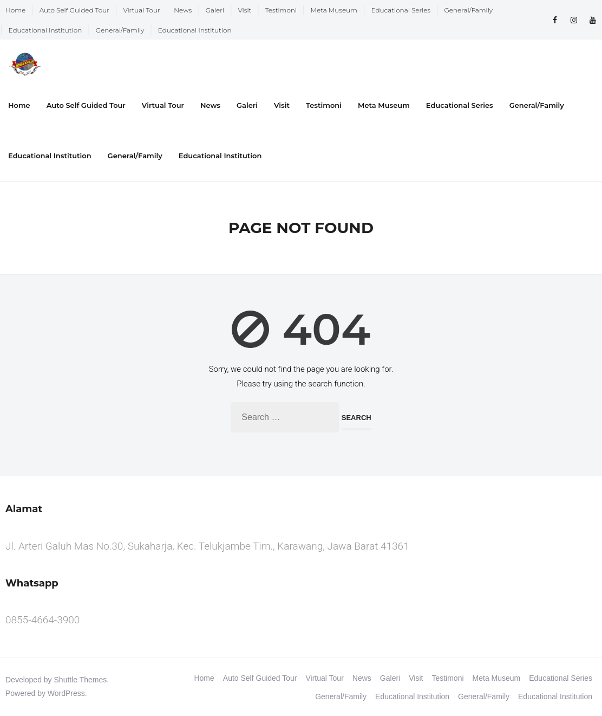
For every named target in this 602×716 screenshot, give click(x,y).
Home (15, 10)
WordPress (66, 693)
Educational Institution (45, 30)
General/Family (468, 10)
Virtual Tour (141, 10)
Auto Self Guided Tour (74, 10)
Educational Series (400, 10)
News (183, 10)
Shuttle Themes (80, 679)
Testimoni (281, 10)
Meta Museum (334, 10)
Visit (245, 10)
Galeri (215, 10)
